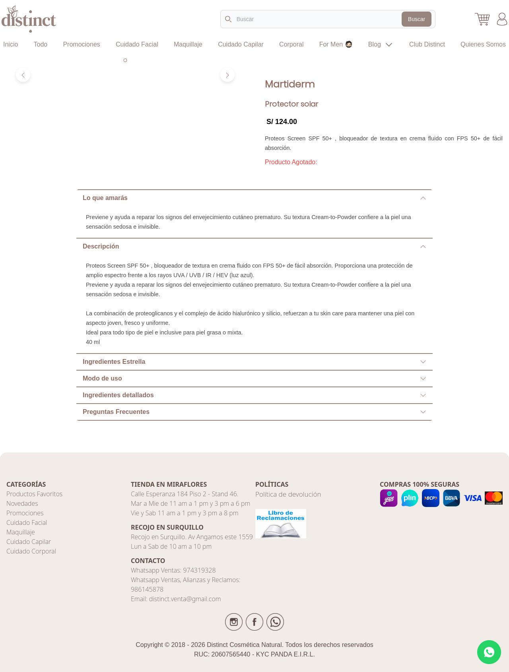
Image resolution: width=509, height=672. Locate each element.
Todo (41, 44)
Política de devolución (288, 494)
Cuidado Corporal (31, 551)
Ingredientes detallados (254, 395)
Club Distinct (427, 44)
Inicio (10, 44)
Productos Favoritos (34, 493)
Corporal (291, 44)
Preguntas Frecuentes (254, 411)
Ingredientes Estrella (254, 361)
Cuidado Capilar (241, 44)
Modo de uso (254, 378)
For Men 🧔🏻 (336, 44)
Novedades (22, 503)
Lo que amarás (254, 197)
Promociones (81, 44)
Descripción (254, 246)
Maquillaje (188, 44)
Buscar (416, 19)
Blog (381, 44)
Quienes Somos (483, 44)
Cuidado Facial (137, 44)
